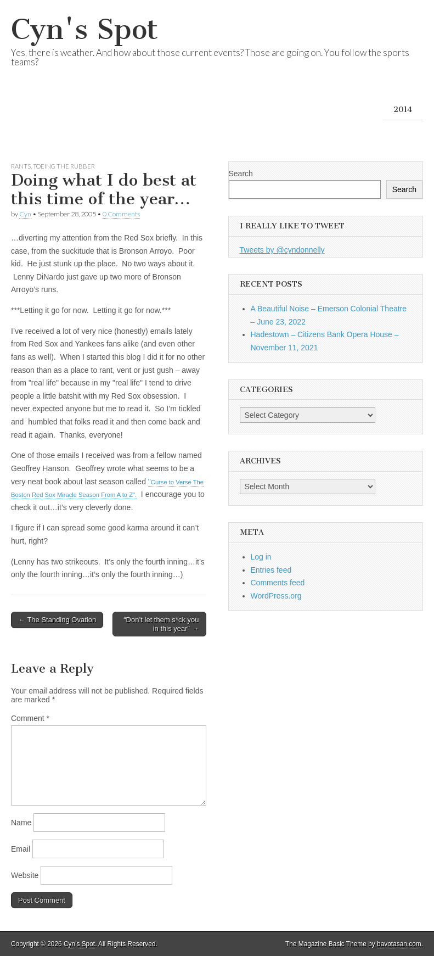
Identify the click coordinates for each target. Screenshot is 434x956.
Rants (21, 166)
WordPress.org (276, 595)
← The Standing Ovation (57, 620)
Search (241, 173)
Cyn (25, 214)
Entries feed (271, 570)
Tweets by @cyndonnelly (282, 249)
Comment (30, 718)
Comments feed (278, 582)
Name (21, 822)
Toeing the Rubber (64, 166)
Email (20, 849)
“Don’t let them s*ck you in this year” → (161, 624)
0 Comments (121, 214)
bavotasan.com (399, 944)
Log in (261, 556)
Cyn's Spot (84, 29)
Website (24, 875)
